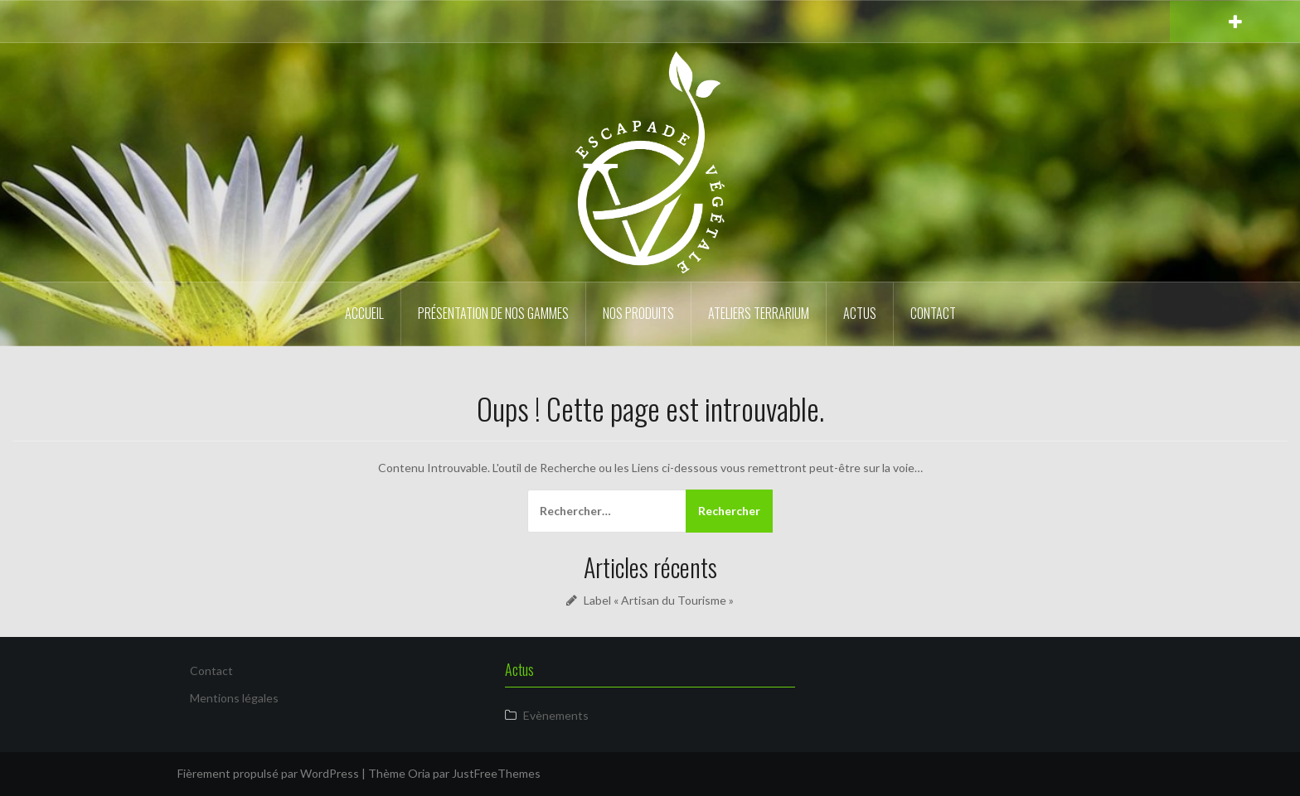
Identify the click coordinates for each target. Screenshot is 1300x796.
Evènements (556, 715)
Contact (933, 313)
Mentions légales (234, 698)
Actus (859, 313)
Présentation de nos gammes (493, 313)
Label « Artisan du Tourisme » (659, 600)
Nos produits (638, 313)
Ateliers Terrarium (758, 313)
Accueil (364, 313)
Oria (419, 773)
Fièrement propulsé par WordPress (268, 773)
